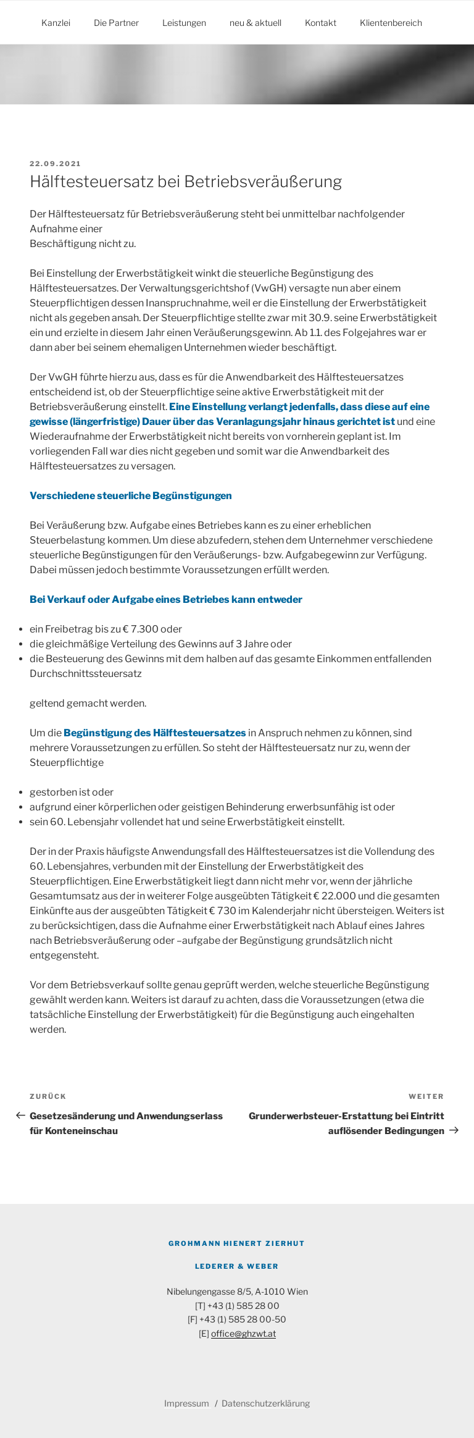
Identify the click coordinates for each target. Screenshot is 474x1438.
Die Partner (116, 22)
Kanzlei (55, 22)
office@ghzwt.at (243, 1333)
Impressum (187, 1403)
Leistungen (184, 22)
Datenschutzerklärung (266, 1403)
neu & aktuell (255, 22)
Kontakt (320, 22)
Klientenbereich (391, 22)
